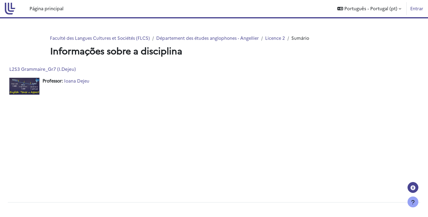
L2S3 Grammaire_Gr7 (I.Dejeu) (56, 69)
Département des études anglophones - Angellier (213, 38)
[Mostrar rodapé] (413, 202)
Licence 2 (283, 38)
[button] (369, 8)
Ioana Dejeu (92, 81)
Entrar (416, 8)
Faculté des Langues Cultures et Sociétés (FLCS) (102, 38)
